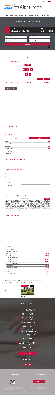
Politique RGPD (14, 389)
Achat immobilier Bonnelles (13, 61)
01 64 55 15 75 (27, 326)
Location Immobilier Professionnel (26, 30)
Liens (21, 388)
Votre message (8, 185)
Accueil (7, 15)
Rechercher (27, 44)
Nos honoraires (17, 388)
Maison (20, 61)
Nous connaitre (37, 15)
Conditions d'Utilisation (31, 210)
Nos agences (21, 15)
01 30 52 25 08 (27, 347)
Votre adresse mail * (9, 176)
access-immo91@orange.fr (27, 322)
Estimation (31, 15)
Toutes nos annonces (8, 389)
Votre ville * (7, 182)
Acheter (11, 15)
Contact (48, 15)
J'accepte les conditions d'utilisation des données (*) (16, 195)
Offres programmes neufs (43, 30)
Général (16, 138)
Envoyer (47, 198)
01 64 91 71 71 (27, 314)
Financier (39, 138)
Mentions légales (11, 388)
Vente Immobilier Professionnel (15, 30)
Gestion (26, 15)
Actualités (43, 15)
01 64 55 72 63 (27, 339)
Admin (23, 388)
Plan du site (6, 388)
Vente (7, 29)
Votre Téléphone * (9, 179)
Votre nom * (7, 174)
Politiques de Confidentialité (22, 210)
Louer (16, 15)
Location (34, 29)
